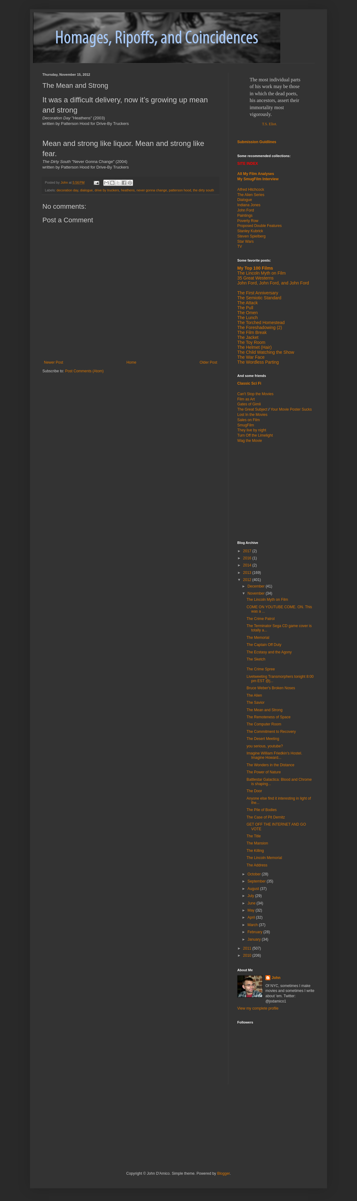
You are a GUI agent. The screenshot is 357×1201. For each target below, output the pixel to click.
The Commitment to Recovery (271, 731)
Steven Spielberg (251, 236)
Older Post (208, 362)
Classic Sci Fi (249, 383)
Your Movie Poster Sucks (291, 409)
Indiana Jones (248, 205)
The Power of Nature (264, 772)
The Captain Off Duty (264, 645)
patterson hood (180, 190)
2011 (247, 948)
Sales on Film (248, 420)
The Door (254, 791)
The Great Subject (252, 409)
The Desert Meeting (263, 739)
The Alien (254, 695)
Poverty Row (247, 221)
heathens (128, 190)
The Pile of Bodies (262, 810)
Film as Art (246, 399)
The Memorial (258, 637)
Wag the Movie (249, 440)
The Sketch (256, 659)
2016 (247, 558)
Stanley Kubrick (250, 231)
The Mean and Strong (264, 710)
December (256, 586)
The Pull (245, 307)
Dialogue (244, 200)
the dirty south (203, 190)
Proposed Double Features (259, 226)
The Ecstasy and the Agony (269, 652)
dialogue (86, 190)
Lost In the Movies (252, 414)
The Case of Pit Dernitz (266, 817)
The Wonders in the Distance (271, 765)
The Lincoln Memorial (264, 858)
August (253, 889)
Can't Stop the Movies (255, 394)
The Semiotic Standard (259, 297)
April (251, 917)
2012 (247, 580)
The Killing (255, 850)
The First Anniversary (257, 292)
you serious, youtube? (265, 746)
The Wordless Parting (258, 362)
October (254, 874)
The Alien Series (250, 195)
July (251, 896)
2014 (247, 565)
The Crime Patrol (261, 619)
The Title (254, 836)
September (257, 881)
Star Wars (245, 241)
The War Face (251, 357)
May (251, 910)
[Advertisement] (276, 491)
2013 (247, 573)
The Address (257, 865)
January (254, 939)
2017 (247, 551)
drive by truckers (107, 190)
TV (239, 246)
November (256, 593)
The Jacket (247, 337)
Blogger (223, 1173)
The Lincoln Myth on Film (261, 273)
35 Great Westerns (255, 278)
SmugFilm (245, 425)
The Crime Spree (261, 669)
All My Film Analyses (255, 174)
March (253, 925)
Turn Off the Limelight (255, 435)
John (276, 978)
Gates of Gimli (249, 404)
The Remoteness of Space (268, 717)
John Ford (245, 210)
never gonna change (151, 190)
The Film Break (252, 332)
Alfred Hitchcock (250, 189)
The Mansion (257, 843)
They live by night (251, 430)
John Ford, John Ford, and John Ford (273, 282)
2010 (247, 955)
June (251, 903)
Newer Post (53, 362)
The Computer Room (264, 724)
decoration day (67, 190)
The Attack (247, 302)
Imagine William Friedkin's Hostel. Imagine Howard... (274, 755)
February (255, 932)
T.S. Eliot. (269, 124)
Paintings (244, 215)
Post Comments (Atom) (84, 371)
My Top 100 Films (255, 268)
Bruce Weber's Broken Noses (271, 688)
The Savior (256, 702)
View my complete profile (257, 1008)
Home (131, 362)
